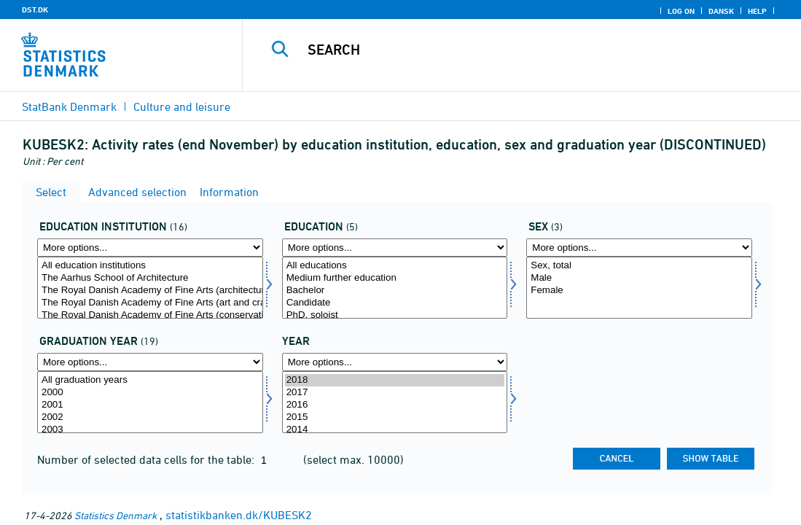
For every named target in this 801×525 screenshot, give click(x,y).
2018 (395, 380)
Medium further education (395, 278)
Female (639, 290)
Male (639, 278)
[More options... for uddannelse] (395, 247)
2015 (395, 417)
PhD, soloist (395, 315)
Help (757, 11)
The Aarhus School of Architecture (150, 278)
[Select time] (395, 402)
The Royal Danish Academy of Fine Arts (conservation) (150, 315)
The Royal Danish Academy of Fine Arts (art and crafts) (150, 303)
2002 (150, 417)
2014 (395, 430)
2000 (150, 392)
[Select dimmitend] (150, 402)
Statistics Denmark (115, 515)
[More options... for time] (395, 362)
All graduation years (150, 380)
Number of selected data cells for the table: (147, 459)
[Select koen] (639, 288)
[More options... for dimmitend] (150, 362)
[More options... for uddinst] (150, 247)
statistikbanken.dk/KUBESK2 (238, 514)
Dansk (721, 11)
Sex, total (639, 266)
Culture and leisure (181, 106)
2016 (395, 405)
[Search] (522, 49)
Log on (681, 11)
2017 (395, 392)
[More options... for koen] (639, 247)
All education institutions (150, 266)
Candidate (395, 303)
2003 (150, 430)
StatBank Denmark (69, 106)
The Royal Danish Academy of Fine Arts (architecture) (150, 290)
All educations (395, 266)
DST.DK (35, 9)
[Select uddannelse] (395, 288)
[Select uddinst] (150, 288)
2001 (150, 405)
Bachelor (395, 290)
